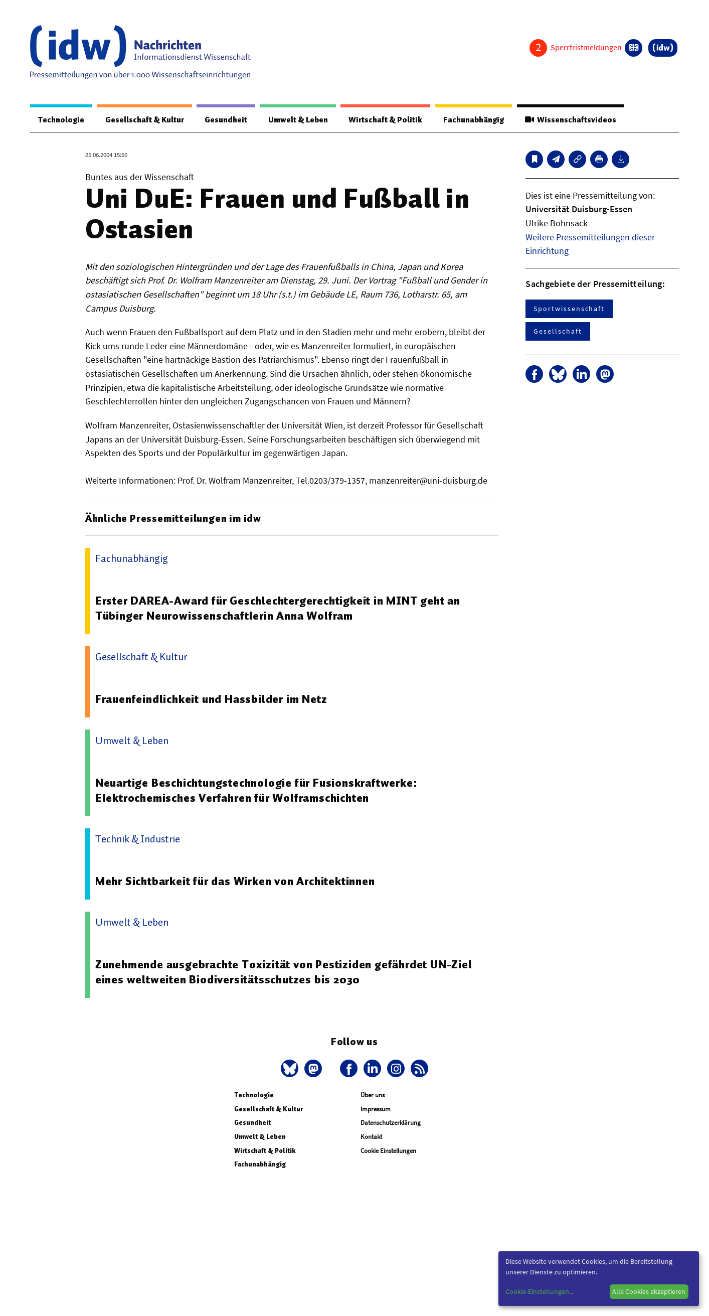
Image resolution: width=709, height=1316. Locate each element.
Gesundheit (226, 120)
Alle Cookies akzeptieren (648, 1291)
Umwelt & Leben (298, 120)
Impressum (376, 1109)
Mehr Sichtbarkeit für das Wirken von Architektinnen (235, 881)
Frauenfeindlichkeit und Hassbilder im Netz (211, 698)
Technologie (61, 120)
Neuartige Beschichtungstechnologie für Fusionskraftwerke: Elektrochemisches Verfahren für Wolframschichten (256, 790)
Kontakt (371, 1136)
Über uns (373, 1095)
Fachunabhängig (473, 120)
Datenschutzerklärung (391, 1122)
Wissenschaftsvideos (570, 120)
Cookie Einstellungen (388, 1150)
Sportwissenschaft (569, 308)
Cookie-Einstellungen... (539, 1291)
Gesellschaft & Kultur (144, 120)
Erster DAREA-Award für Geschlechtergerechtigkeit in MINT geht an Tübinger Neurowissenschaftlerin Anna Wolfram (277, 608)
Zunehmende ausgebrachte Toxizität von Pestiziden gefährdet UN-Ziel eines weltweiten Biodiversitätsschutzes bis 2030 (283, 972)
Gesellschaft (558, 331)
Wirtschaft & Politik (385, 120)
